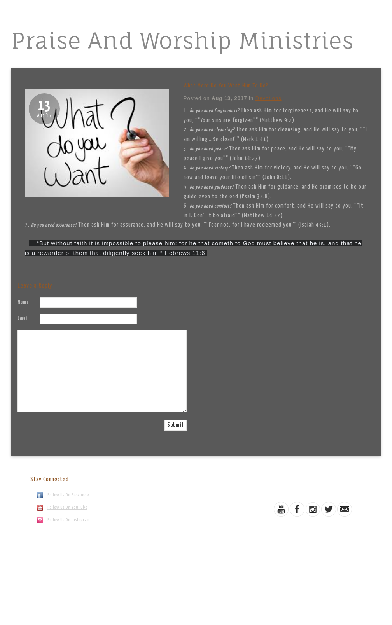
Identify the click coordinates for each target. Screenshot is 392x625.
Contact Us (275, 62)
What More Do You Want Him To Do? (226, 86)
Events (221, 62)
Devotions (269, 98)
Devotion (190, 62)
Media (161, 62)
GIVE (245, 62)
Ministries (131, 62)
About (99, 62)
